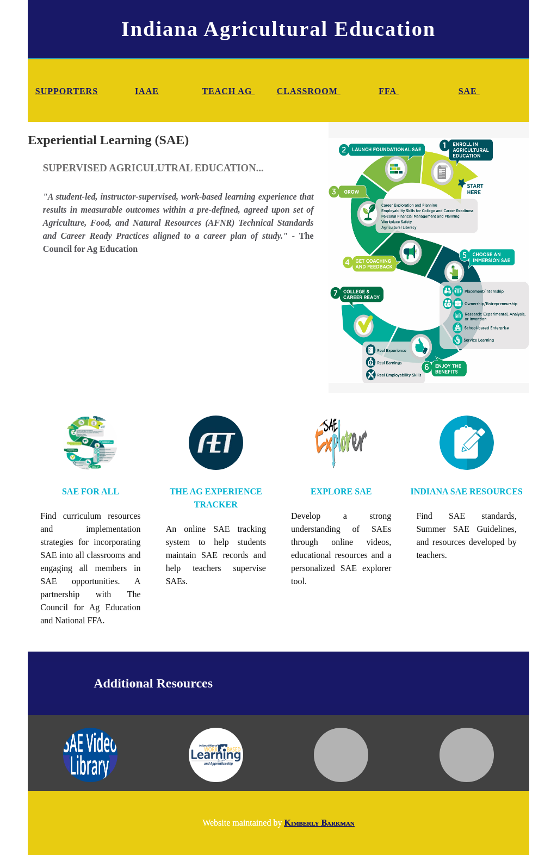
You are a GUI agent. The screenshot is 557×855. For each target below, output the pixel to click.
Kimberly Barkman (319, 822)
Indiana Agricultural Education (278, 28)
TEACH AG (228, 91)
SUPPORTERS (66, 91)
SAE (469, 91)
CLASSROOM (309, 91)
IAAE (147, 91)
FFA (389, 91)
